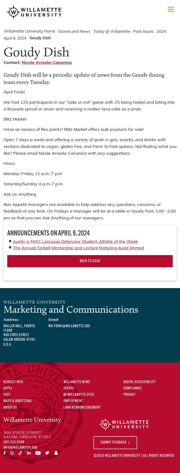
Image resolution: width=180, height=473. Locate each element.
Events (69, 388)
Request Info (13, 382)
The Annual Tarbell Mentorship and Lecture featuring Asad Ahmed (78, 248)
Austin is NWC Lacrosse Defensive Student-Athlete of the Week (75, 242)
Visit (7, 395)
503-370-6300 (14, 442)
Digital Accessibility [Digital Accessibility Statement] (140, 382)
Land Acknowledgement (82, 408)
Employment (73, 401)
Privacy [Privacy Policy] (130, 395)
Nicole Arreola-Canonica (47, 63)
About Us (10, 408)
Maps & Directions (18, 401)
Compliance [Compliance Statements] (133, 388)
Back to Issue (90, 261)
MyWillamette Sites (79, 395)
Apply (8, 388)
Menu (171, 11)
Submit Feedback (113, 442)
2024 (161, 31)
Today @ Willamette (111, 31)
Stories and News (74, 31)
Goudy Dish (40, 38)
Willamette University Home (29, 31)
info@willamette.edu (20, 448)
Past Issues (143, 31)
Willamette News (77, 382)
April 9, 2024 (15, 38)
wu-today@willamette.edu (69, 326)
